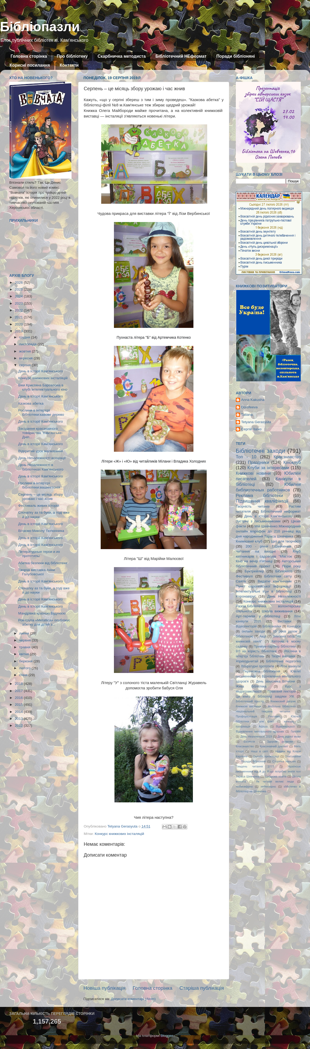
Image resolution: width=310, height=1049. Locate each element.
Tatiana (247, 415)
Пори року (291, 566)
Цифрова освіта (275, 776)
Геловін (296, 731)
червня (25, 640)
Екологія (249, 741)
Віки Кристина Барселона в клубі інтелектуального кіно (42, 387)
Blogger (167, 1036)
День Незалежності (284, 596)
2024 (19, 296)
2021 (19, 317)
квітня (24, 654)
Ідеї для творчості (286, 541)
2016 (19, 698)
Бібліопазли (40, 26)
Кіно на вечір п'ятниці (254, 561)
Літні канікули (290, 666)
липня (24, 633)
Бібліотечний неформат (281, 511)
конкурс (289, 721)
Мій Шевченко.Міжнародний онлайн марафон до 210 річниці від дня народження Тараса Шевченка (268, 531)
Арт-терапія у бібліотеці (258, 616)
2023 (19, 303)
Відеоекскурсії (285, 726)
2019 (19, 331)
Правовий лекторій (282, 691)
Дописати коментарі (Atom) (133, 999)
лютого (25, 668)
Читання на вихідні (256, 551)
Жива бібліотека (251, 686)
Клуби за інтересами (268, 467)
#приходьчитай (247, 661)
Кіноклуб (292, 462)
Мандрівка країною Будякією (42, 613)
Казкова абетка (30, 403)
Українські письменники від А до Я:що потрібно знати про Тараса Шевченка (268, 771)
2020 (19, 324)
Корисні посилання (30, 65)
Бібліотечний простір (250, 701)
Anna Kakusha (252, 400)
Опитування (293, 756)
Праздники (258, 462)
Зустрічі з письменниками (258, 521)
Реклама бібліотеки (259, 495)
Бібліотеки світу (278, 576)
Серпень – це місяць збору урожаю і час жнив (40, 496)
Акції (262, 636)
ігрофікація (243, 726)
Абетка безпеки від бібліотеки (42, 563)
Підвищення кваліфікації (262, 501)
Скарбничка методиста (122, 56)
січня (23, 675)
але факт (266, 721)
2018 (19, 684)
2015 (19, 705)
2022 (19, 310)
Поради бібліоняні (235, 56)
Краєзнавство (287, 456)
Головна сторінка (29, 56)
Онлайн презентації (266, 756)
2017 (19, 691)
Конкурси (294, 626)
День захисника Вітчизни (275, 681)
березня (26, 661)
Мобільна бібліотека (281, 706)
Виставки (284, 621)
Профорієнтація (246, 716)
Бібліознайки (271, 626)
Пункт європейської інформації (263, 586)
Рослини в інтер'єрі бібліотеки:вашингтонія (39, 485)
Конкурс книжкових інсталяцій (119, 834)
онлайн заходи (253, 631)
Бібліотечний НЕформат (181, 56)
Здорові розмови (280, 741)
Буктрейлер (254, 571)
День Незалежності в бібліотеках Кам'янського (40, 467)
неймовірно (268, 786)
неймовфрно (244, 786)
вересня (26, 358)
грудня (25, 337)
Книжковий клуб (249, 541)
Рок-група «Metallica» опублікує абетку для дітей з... (44, 622)
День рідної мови (289, 736)
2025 (19, 289)
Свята (241, 581)
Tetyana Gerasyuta (256, 422)
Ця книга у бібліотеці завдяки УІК (265, 696)
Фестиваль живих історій (38, 506)
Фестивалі (244, 576)
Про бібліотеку (72, 56)
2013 (19, 719)
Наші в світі (259, 751)
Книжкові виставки (248, 706)
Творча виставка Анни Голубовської (36, 572)
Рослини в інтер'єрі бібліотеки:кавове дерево (41, 412)
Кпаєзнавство (245, 746)
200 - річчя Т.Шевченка (268, 546)
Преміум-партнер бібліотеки (275, 646)
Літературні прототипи (257, 666)
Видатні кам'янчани (274, 581)
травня (25, 647)
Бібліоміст (283, 571)
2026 (19, 282)
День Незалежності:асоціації (42, 458)
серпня (25, 365)
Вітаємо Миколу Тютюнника (41, 531)
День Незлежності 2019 (256, 736)
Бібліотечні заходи (260, 450)
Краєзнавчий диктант (274, 746)
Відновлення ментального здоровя (260, 731)
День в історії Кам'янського (40, 371)
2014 (19, 712)
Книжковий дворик (283, 701)
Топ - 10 (246, 456)
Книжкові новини (253, 473)
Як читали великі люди (275, 781)
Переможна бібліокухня (261, 671)
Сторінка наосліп (284, 761)
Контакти (69, 65)
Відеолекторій (246, 626)
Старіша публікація (201, 988)
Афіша (263, 726)
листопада (28, 344)
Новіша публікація (104, 988)
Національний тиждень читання (263, 711)
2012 (19, 725)
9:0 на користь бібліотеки (256, 651)
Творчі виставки (283, 656)
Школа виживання (277, 611)
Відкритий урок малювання (40, 451)
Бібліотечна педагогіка (283, 661)
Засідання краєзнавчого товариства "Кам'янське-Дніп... (40, 433)
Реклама (274, 716)
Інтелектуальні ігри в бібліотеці (264, 591)
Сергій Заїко (251, 429)
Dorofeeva (249, 407)
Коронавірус (246, 596)
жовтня (25, 351)
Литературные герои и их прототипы (39, 554)
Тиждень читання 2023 (255, 766)
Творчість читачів (253, 506)
